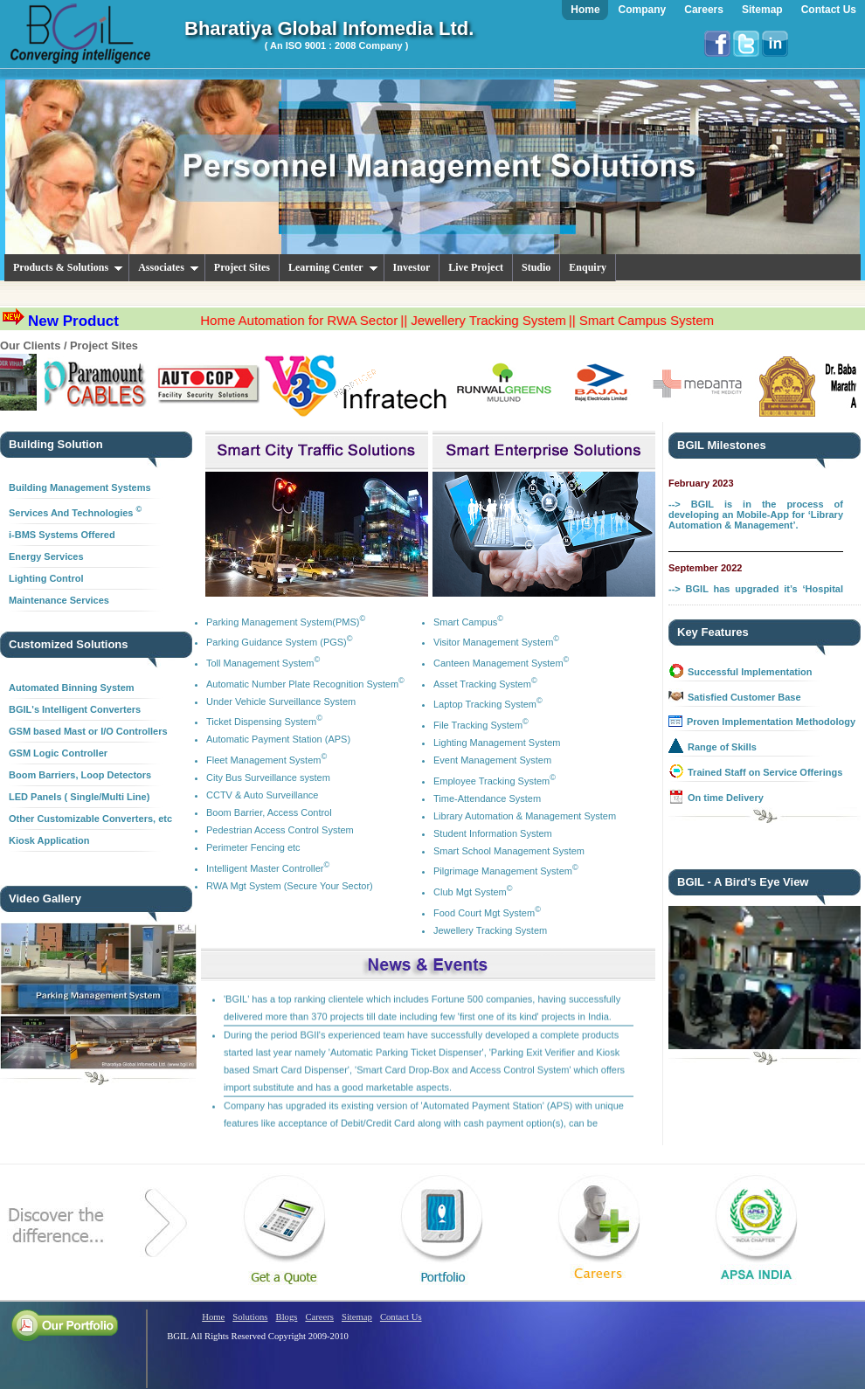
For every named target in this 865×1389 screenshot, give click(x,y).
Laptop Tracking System (488, 704)
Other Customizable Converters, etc (90, 818)
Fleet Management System (266, 760)
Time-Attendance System (487, 798)
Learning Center (333, 267)
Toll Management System (263, 663)
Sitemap (357, 1317)
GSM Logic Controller (58, 753)
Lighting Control (46, 578)
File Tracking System (481, 725)
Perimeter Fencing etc (253, 847)
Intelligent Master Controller (267, 868)
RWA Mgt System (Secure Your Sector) (289, 886)
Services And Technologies (75, 513)
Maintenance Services (59, 600)
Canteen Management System (501, 663)
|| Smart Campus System (667, 320)
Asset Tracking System (485, 684)
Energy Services (46, 556)
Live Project (475, 267)
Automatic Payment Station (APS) (278, 739)
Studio (536, 267)
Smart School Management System (509, 851)
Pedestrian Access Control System (280, 830)
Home (213, 1317)
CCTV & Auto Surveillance (262, 795)
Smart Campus (468, 622)
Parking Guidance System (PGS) (279, 642)
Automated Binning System (72, 687)
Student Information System (492, 833)
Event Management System (492, 760)
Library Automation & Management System (524, 816)
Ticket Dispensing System (264, 721)
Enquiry (587, 267)
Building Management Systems (80, 487)
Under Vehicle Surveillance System (281, 701)
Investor (412, 267)
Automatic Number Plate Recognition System (305, 684)
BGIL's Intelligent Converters (75, 709)
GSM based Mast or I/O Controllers (88, 731)
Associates (168, 267)
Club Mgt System (473, 892)
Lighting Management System (497, 742)
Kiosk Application (49, 840)
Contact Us (401, 1317)
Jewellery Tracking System (490, 930)
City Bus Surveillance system (268, 777)
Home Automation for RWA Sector (326, 320)
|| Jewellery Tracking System (510, 320)
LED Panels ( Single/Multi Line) (79, 796)
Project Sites (242, 267)
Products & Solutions (68, 267)
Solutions (249, 1317)
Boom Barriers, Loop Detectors (80, 775)
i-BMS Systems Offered (62, 534)
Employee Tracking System (494, 781)
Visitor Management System (496, 642)
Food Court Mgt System (487, 913)
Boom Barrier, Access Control (269, 812)
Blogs (287, 1317)
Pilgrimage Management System (505, 871)
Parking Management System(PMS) (285, 622)
